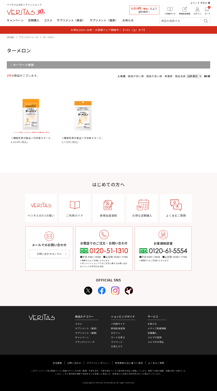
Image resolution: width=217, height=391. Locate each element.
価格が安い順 (136, 76)
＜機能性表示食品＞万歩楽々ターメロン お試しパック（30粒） (97, 138)
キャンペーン (15, 20)
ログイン (115, 333)
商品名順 (180, 76)
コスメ (48, 20)
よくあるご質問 (156, 363)
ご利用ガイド (118, 323)
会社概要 (57, 363)
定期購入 (34, 20)
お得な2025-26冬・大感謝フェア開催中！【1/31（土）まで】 (108, 30)
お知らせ (128, 20)
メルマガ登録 (155, 337)
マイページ (117, 342)
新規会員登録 (118, 328)
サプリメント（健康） (104, 20)
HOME (10, 37)
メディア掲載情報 (157, 328)
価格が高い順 (154, 76)
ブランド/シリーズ (28, 37)
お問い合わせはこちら (49, 253)
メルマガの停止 (156, 342)
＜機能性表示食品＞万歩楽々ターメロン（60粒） (38, 138)
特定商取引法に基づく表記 (129, 363)
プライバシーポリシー (98, 363)
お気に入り (117, 346)
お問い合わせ (74, 363)
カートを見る (118, 337)
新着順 (169, 76)
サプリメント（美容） (71, 20)
